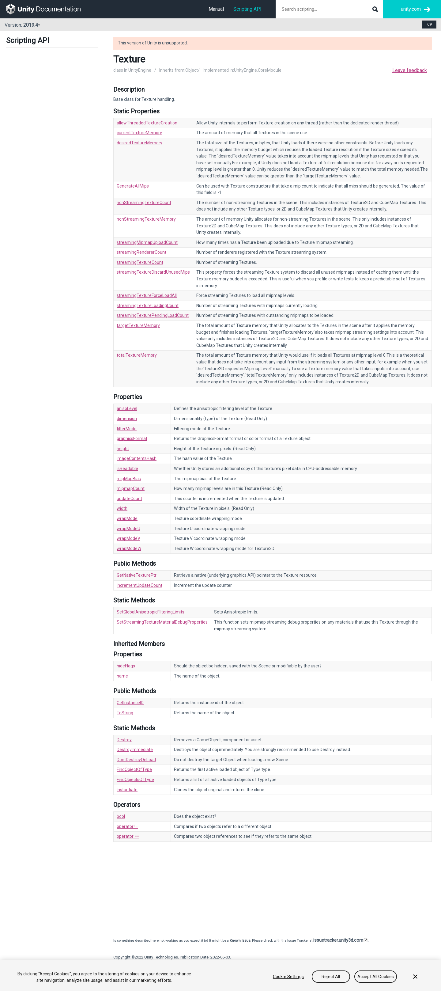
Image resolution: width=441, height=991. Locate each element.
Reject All (331, 976)
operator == (128, 836)
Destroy (124, 739)
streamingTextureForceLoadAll (147, 295)
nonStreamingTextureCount (144, 202)
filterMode (127, 428)
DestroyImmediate (135, 749)
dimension (127, 418)
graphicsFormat (132, 438)
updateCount (129, 498)
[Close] (415, 976)
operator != (127, 826)
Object (191, 70)
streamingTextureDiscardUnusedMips (153, 272)
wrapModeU (128, 528)
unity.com (411, 9)
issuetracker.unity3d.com (338, 940)
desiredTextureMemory (139, 142)
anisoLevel (127, 408)
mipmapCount (131, 488)
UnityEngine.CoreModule (257, 70)
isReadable (127, 468)
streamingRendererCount (141, 252)
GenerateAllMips (133, 186)
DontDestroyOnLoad (136, 759)
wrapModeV (128, 538)
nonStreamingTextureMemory (146, 219)
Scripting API (247, 9)
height (123, 448)
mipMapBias (129, 478)
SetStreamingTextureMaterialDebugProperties (162, 622)
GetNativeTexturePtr (136, 575)
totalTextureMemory (137, 355)
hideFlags (126, 665)
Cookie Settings (288, 976)
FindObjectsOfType (135, 779)
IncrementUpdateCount (139, 585)
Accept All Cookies (375, 976)
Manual (216, 9)
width (122, 508)
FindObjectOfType (134, 769)
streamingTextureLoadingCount (148, 305)
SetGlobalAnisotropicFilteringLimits (150, 611)
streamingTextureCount (140, 262)
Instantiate (127, 789)
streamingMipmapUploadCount (147, 242)
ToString (125, 712)
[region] (220, 975)
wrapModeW (129, 548)
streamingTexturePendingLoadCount (153, 315)
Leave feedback (409, 70)
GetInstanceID (130, 702)
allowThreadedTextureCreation (147, 122)
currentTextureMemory (139, 132)
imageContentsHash (136, 458)
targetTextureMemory (138, 325)
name (122, 676)
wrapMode (127, 518)
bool (121, 816)
